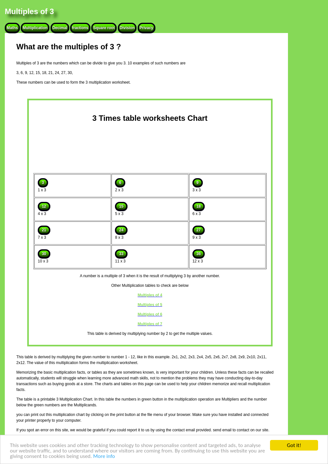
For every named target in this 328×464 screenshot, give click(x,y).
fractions (80, 28)
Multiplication (35, 28)
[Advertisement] (149, 146)
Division (127, 28)
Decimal (60, 28)
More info (104, 456)
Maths (12, 28)
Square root (104, 28)
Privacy (146, 28)
